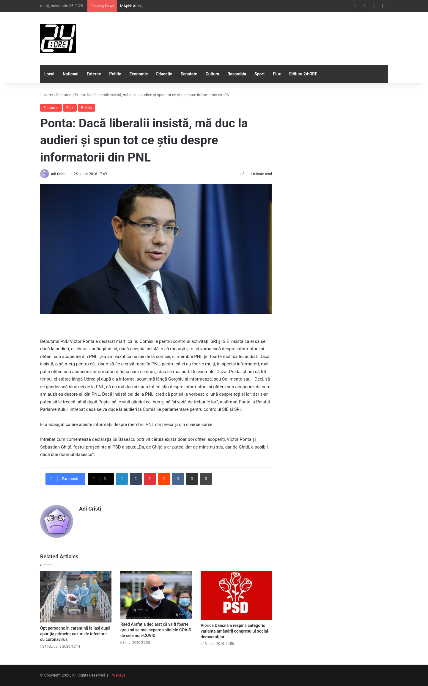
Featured (63, 95)
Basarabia (236, 74)
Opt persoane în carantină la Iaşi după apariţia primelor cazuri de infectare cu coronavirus (75, 634)
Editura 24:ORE (303, 74)
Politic (115, 74)
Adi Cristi (58, 174)
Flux (277, 74)
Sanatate (189, 74)
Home (46, 95)
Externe (94, 74)
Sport (259, 74)
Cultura (212, 74)
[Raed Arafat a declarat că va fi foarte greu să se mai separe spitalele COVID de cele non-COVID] (156, 595)
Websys (118, 675)
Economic (139, 74)
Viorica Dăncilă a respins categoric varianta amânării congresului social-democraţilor (235, 631)
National (70, 74)
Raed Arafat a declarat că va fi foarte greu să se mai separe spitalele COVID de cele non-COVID (155, 630)
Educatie (164, 74)
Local (49, 74)
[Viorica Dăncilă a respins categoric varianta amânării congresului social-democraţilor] (236, 595)
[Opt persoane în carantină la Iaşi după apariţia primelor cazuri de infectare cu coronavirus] (75, 596)
